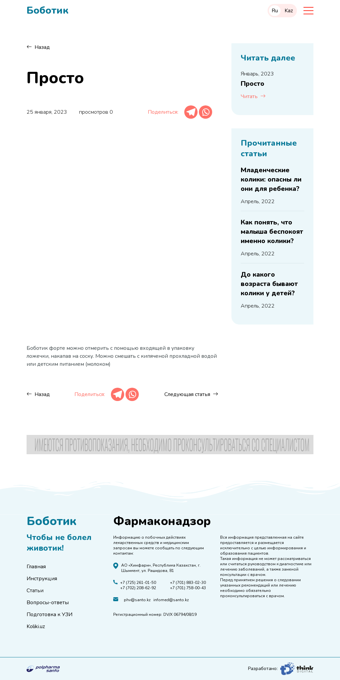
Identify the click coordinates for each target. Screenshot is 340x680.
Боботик (47, 11)
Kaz (289, 10)
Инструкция (42, 578)
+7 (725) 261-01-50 (138, 582)
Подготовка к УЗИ (49, 614)
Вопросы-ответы (48, 602)
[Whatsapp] (205, 112)
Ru (275, 10)
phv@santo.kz (137, 600)
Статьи (35, 590)
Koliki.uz (36, 626)
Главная (36, 566)
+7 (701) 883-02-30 (188, 582)
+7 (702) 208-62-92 (138, 588)
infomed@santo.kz (171, 600)
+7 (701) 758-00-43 (188, 588)
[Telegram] (191, 112)
